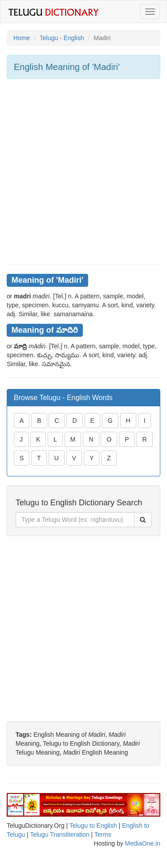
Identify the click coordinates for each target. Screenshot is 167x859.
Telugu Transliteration (59, 834)
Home (21, 37)
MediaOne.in (142, 843)
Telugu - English (62, 37)
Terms (102, 834)
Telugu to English (93, 825)
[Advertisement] (83, 171)
